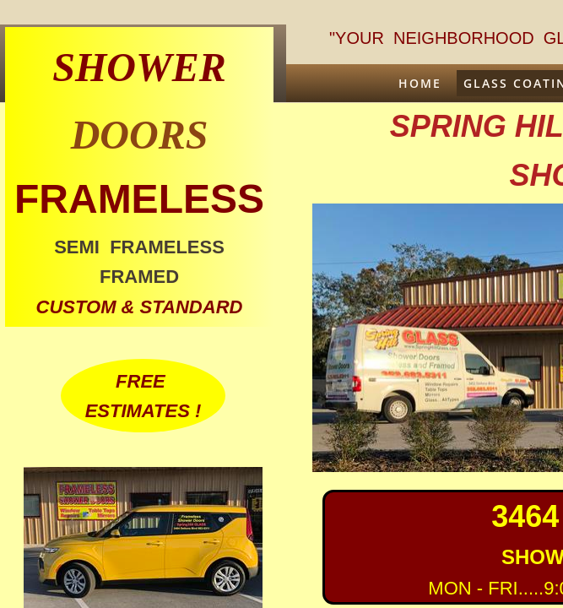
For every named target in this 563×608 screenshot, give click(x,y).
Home (419, 83)
